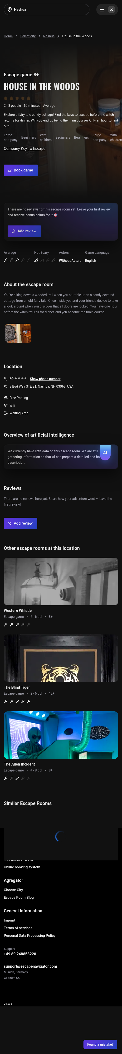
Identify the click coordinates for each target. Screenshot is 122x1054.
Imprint (9, 920)
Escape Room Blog (19, 897)
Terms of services (18, 928)
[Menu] (107, 9)
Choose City (13, 890)
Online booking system (22, 867)
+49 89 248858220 (20, 954)
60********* (18, 379)
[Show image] (18, 333)
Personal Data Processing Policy (29, 935)
